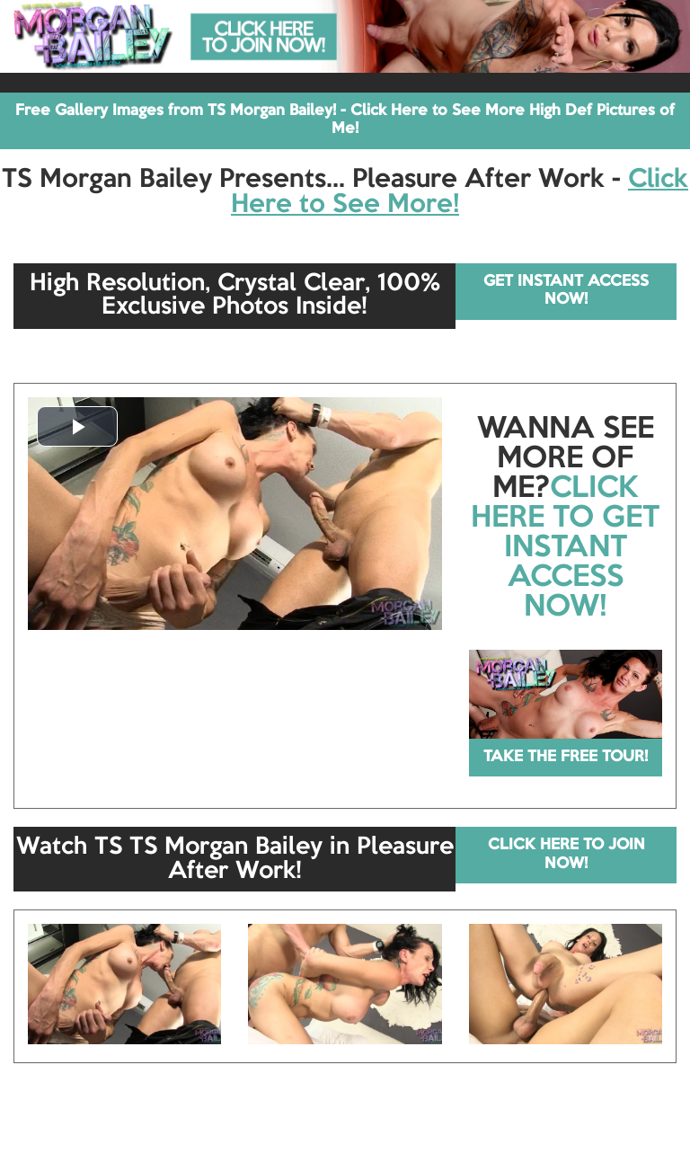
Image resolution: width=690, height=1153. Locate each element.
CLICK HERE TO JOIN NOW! (566, 854)
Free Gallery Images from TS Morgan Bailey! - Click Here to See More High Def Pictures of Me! (345, 120)
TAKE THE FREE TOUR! (565, 757)
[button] (77, 426)
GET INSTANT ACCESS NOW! (566, 290)
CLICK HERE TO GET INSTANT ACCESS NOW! (565, 548)
